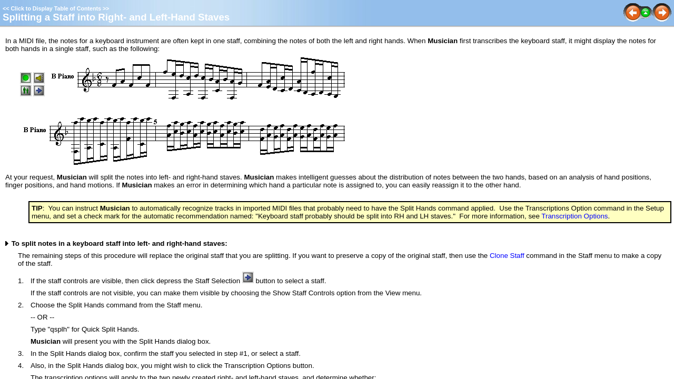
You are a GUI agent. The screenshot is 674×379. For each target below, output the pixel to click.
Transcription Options (574, 216)
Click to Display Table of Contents (56, 8)
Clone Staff (507, 256)
